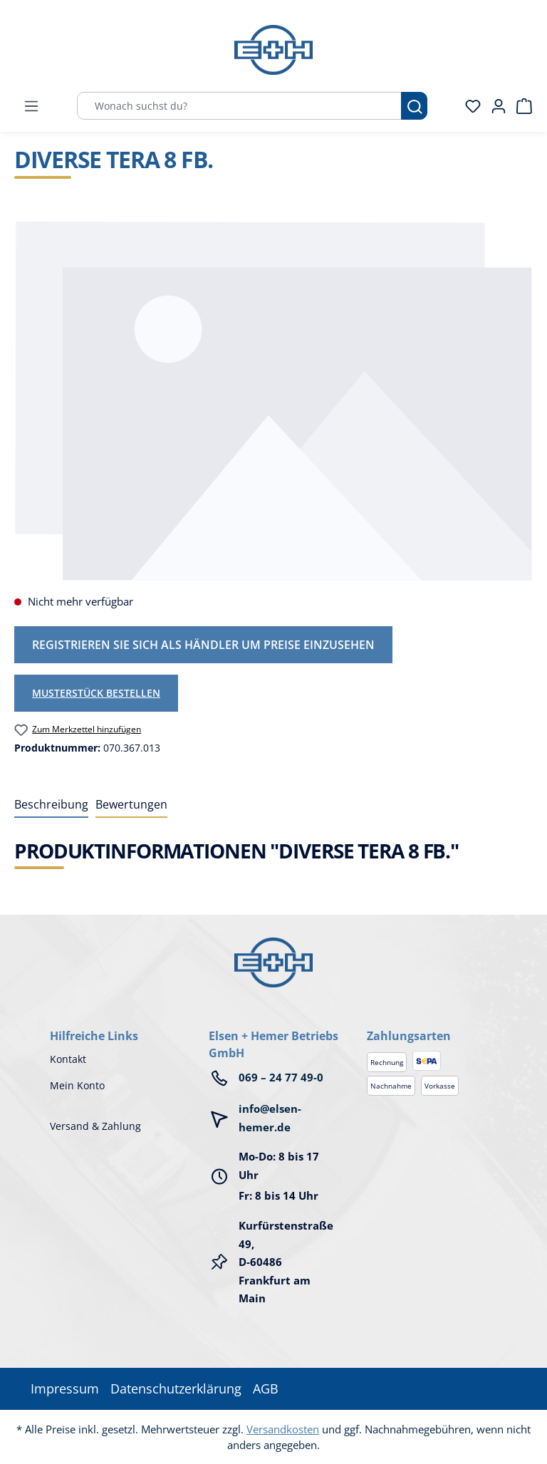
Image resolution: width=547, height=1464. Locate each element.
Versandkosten (282, 1429)
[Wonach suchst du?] (239, 106)
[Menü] (31, 106)
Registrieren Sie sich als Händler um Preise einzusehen (203, 645)
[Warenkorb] (520, 106)
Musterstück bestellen (96, 693)
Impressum (65, 1388)
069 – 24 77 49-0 (281, 1077)
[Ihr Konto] (494, 106)
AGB (265, 1388)
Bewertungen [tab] (131, 804)
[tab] (51, 805)
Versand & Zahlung (95, 1126)
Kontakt (68, 1059)
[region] (273, 400)
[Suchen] (414, 106)
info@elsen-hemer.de (270, 1117)
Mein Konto (77, 1085)
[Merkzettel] (468, 106)
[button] (432, 1021)
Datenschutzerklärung (175, 1388)
